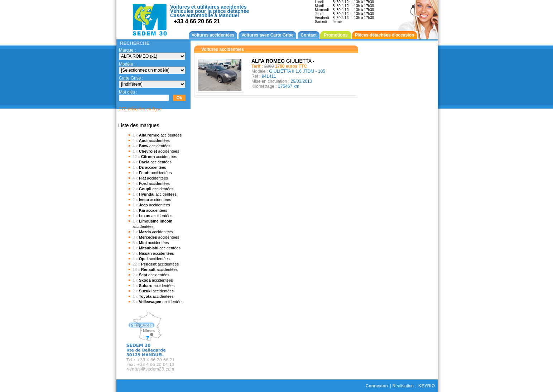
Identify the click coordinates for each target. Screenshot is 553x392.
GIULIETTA (282, 61)
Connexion (377, 385)
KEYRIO (426, 385)
